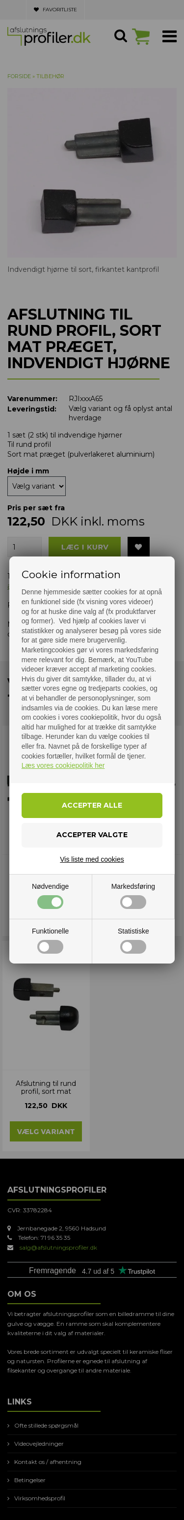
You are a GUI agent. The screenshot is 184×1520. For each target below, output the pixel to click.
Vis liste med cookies (92, 859)
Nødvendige (50, 895)
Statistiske (133, 940)
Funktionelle (50, 940)
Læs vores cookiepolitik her (63, 765)
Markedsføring (133, 895)
